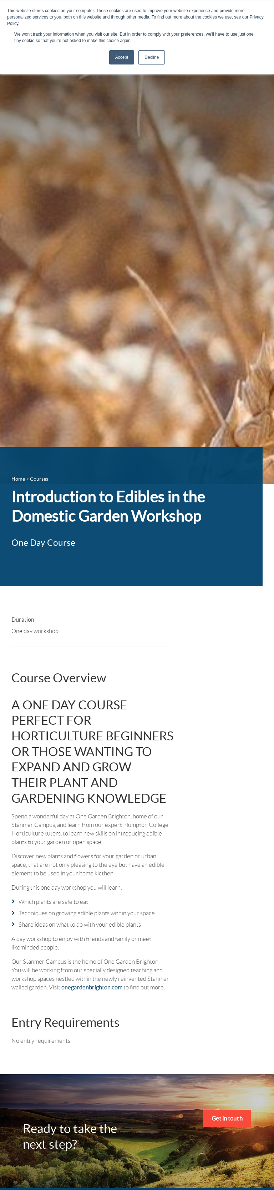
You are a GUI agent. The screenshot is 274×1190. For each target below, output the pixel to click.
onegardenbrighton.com (91, 987)
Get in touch (227, 1118)
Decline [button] (151, 57)
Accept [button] (121, 57)
